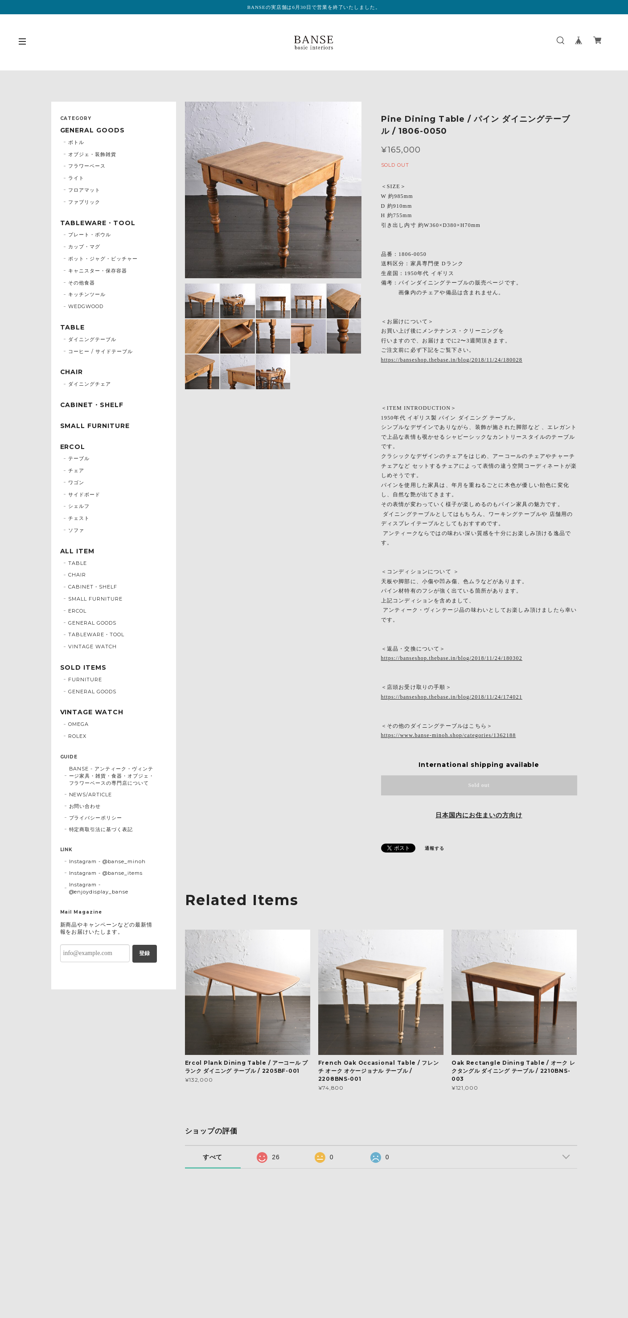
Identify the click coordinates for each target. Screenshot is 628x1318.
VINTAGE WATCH (92, 646)
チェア (76, 470)
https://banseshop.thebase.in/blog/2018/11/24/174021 (451, 697)
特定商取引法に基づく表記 (101, 829)
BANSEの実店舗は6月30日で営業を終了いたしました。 (314, 7)
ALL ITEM (77, 551)
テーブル (79, 458)
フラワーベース (87, 166)
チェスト (79, 518)
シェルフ (79, 506)
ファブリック (84, 202)
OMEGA (78, 724)
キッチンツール (87, 294)
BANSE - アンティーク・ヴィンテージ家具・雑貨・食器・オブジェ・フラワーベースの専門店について (111, 776)
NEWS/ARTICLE (90, 794)
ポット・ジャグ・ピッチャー (102, 258)
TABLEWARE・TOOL (97, 223)
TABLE (72, 327)
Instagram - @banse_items (106, 873)
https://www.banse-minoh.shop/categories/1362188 (448, 735)
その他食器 (81, 283)
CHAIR (71, 372)
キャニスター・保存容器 (97, 271)
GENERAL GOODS (92, 130)
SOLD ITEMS (83, 667)
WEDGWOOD (85, 306)
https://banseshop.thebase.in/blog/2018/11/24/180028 (451, 360)
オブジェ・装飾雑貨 (92, 154)
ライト (76, 178)
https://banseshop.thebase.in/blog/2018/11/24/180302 (451, 658)
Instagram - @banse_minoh (107, 861)
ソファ (76, 530)
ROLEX (77, 736)
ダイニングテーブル (92, 339)
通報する (434, 848)
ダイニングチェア (89, 384)
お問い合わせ (85, 806)
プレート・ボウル (89, 234)
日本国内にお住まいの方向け (478, 815)
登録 (144, 953)
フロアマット (84, 190)
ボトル (76, 142)
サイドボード (84, 494)
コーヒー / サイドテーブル (100, 351)
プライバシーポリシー (96, 818)
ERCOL (73, 447)
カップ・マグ (84, 246)
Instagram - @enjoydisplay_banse (98, 888)
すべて (213, 1157)
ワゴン (76, 482)
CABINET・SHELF (91, 405)
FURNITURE (85, 679)
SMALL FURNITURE (95, 426)
